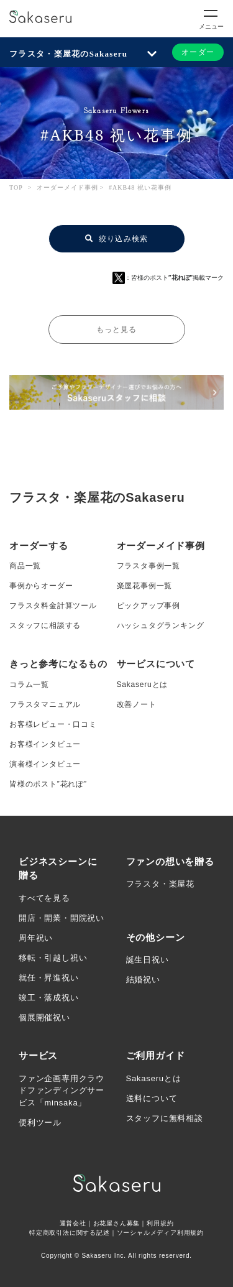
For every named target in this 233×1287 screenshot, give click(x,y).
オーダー (197, 52)
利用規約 (160, 1223)
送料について (152, 1098)
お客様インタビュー (45, 744)
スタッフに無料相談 (164, 1118)
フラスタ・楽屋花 (160, 883)
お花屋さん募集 (116, 1223)
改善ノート (137, 704)
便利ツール (40, 1122)
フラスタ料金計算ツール (53, 605)
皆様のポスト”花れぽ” (48, 784)
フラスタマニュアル (45, 704)
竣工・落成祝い (49, 997)
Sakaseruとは (142, 684)
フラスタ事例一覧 (148, 565)
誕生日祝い (147, 959)
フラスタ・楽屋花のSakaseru (68, 53)
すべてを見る (44, 898)
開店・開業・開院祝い (61, 918)
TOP (16, 187)
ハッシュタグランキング (160, 625)
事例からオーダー (41, 585)
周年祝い (36, 938)
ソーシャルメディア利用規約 (160, 1232)
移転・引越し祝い (53, 957)
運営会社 (73, 1223)
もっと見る (116, 329)
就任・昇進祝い (49, 977)
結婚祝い (143, 979)
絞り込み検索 (116, 238)
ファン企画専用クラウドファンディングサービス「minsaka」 (61, 1090)
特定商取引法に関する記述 (69, 1232)
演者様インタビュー (45, 764)
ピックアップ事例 (148, 605)
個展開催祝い (44, 1017)
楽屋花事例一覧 (145, 585)
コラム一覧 (29, 684)
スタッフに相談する (45, 625)
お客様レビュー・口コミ (53, 724)
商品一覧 (25, 565)
